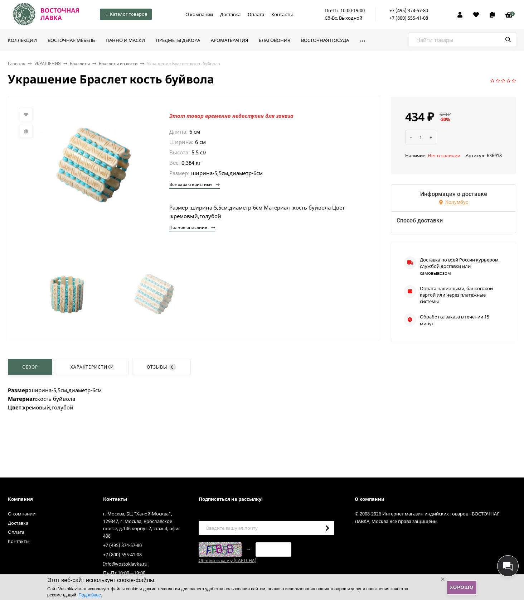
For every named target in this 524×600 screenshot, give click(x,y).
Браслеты (80, 64)
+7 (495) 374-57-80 (408, 10)
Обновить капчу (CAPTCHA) (227, 560)
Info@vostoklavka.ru (125, 564)
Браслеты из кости (118, 64)
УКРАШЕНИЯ (47, 64)
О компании (199, 14)
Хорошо (462, 587)
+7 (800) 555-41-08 (408, 18)
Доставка (230, 14)
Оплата (256, 14)
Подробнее (90, 594)
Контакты (282, 14)
